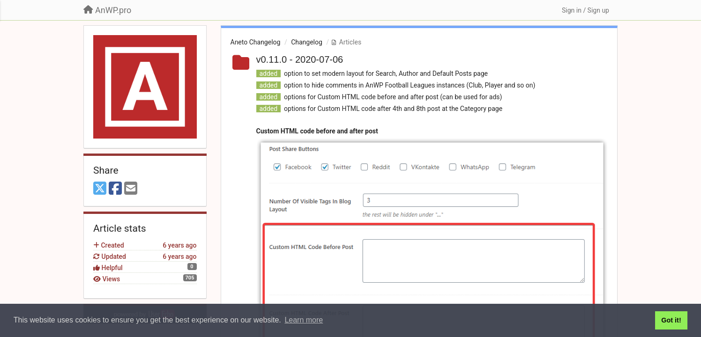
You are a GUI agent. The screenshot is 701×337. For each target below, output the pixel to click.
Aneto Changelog (256, 42)
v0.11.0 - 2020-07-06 (299, 59)
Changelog (306, 42)
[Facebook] (115, 189)
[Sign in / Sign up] (585, 10)
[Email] (130, 189)
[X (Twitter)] (99, 189)
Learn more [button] (303, 320)
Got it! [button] (671, 320)
